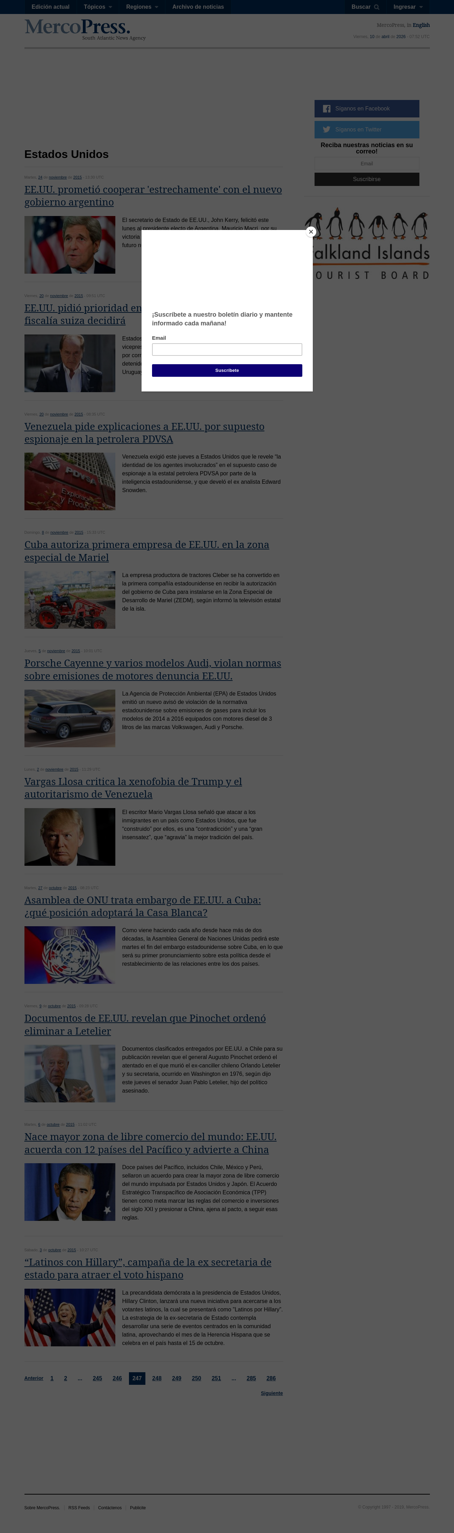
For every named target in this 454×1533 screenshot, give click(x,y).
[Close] (311, 231)
